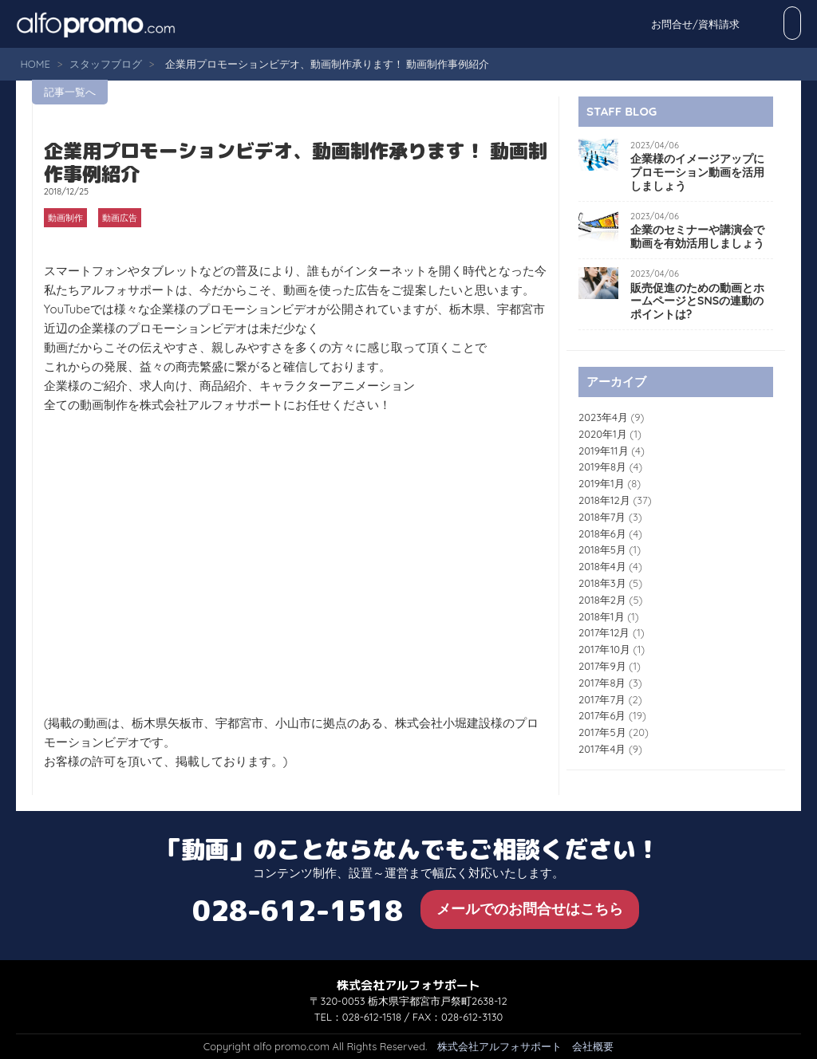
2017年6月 (602, 715)
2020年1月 (602, 433)
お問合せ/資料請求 (748, 24)
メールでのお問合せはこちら (529, 909)
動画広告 (119, 217)
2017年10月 (604, 649)
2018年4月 (602, 566)
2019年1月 (601, 483)
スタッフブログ (105, 63)
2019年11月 (603, 450)
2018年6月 (602, 533)
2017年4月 (602, 748)
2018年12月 (604, 500)
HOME (34, 63)
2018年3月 (602, 583)
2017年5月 (602, 732)
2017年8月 (602, 682)
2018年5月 (602, 549)
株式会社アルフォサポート (499, 1046)
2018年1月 (601, 616)
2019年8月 (602, 466)
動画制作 (65, 217)
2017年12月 (604, 632)
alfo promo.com (115, 24)
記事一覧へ (70, 91)
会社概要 (593, 1046)
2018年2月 (602, 599)
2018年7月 (602, 516)
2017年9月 (602, 665)
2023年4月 (603, 417)
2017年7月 (602, 699)
